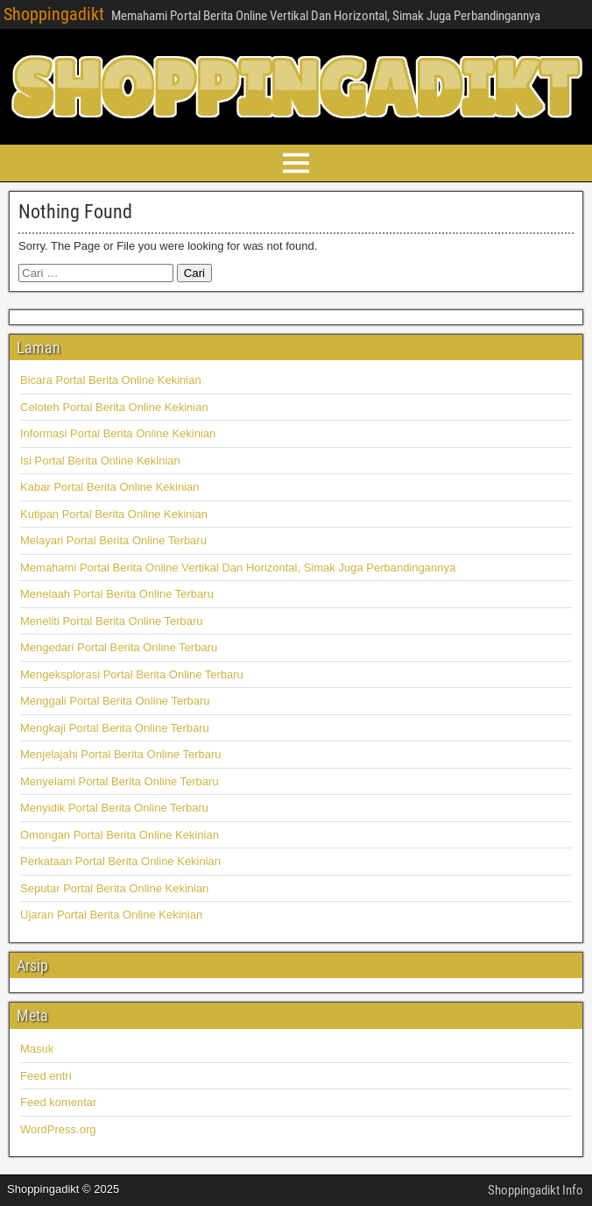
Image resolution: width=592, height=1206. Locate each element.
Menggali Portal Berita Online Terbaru (115, 700)
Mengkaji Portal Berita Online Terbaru (114, 727)
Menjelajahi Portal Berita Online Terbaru (121, 754)
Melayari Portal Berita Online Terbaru (113, 540)
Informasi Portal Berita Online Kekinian (117, 433)
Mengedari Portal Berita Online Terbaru (118, 647)
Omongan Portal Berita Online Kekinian (119, 834)
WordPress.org (57, 1129)
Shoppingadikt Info (535, 1190)
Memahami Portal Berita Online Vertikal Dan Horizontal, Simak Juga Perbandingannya (237, 567)
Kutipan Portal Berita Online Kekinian (114, 514)
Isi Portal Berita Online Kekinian (100, 460)
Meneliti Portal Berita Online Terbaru (111, 621)
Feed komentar (58, 1102)
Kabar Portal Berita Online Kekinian (110, 486)
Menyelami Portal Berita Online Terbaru (119, 781)
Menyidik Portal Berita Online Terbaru (114, 807)
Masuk (36, 1048)
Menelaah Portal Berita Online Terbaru (117, 593)
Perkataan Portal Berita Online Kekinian (120, 861)
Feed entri (46, 1075)
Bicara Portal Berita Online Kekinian (110, 380)
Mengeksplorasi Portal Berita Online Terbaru (131, 674)
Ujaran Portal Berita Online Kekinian (111, 914)
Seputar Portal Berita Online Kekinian (114, 888)
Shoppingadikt (54, 14)
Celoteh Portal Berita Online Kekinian (114, 407)
